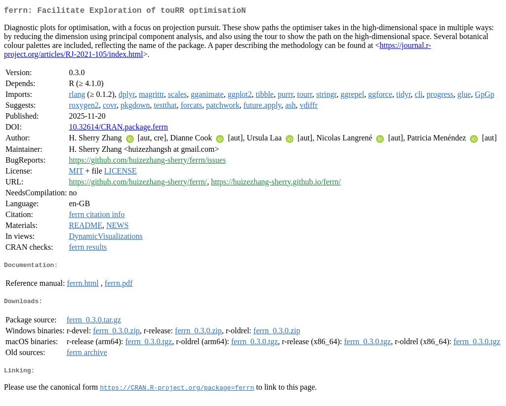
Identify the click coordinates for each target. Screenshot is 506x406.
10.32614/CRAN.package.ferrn (118, 129)
